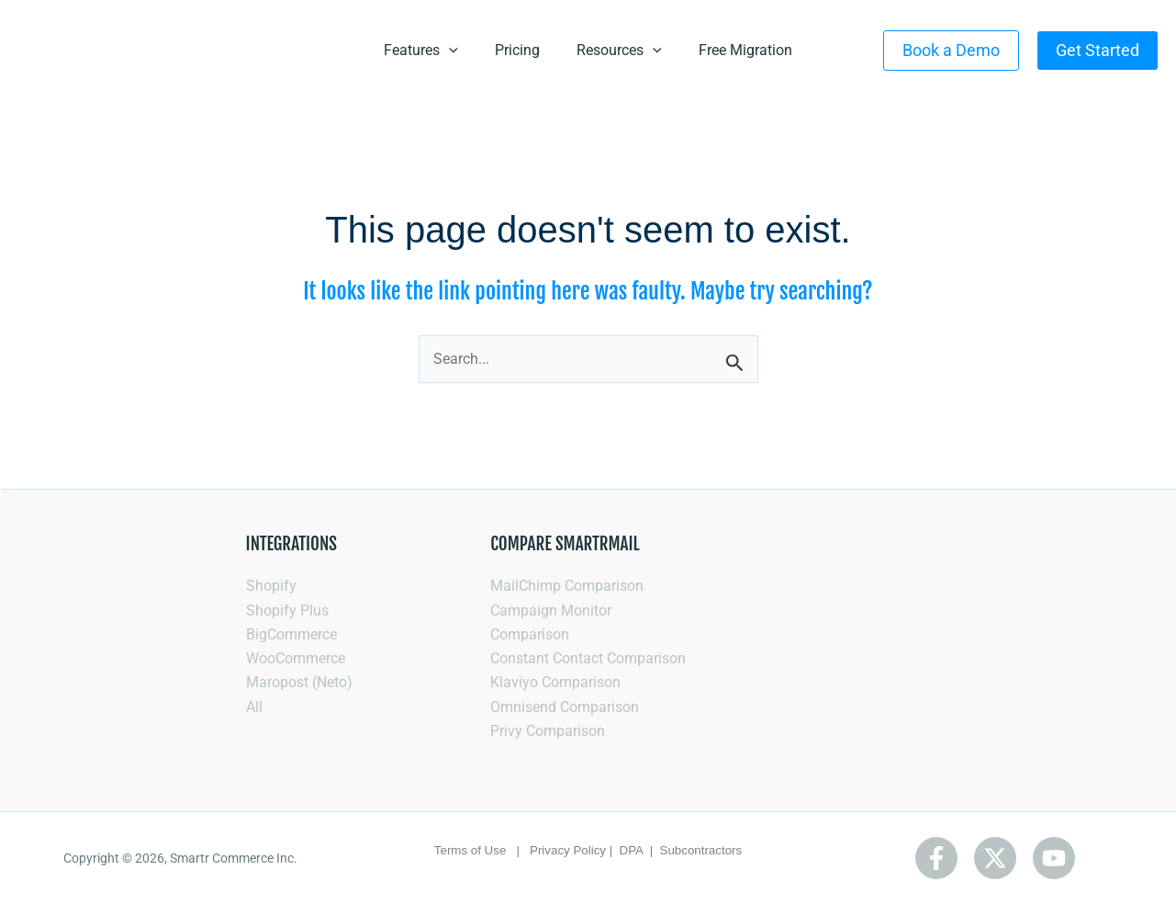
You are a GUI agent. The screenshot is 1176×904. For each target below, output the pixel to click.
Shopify (271, 584)
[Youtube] (1054, 858)
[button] (951, 50)
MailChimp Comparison (567, 584)
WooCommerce (295, 657)
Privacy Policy (568, 850)
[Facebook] (936, 858)
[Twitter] (995, 858)
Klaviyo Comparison (555, 682)
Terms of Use (470, 850)
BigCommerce (291, 633)
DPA (633, 850)
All (254, 706)
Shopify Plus (287, 609)
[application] (449, 50)
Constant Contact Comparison (588, 657)
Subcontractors (701, 850)
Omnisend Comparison (564, 706)
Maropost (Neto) (299, 682)
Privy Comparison (547, 731)
